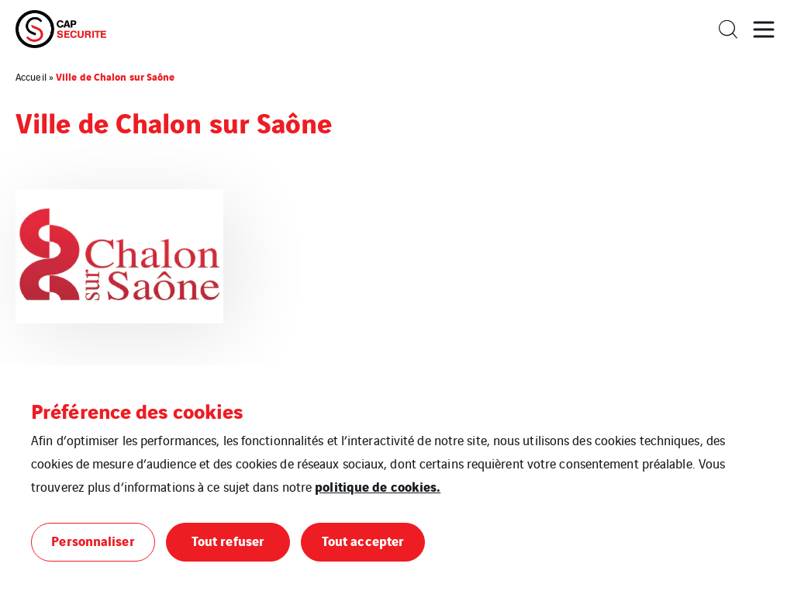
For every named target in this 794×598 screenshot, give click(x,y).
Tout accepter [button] (363, 540)
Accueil (31, 76)
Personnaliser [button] (92, 540)
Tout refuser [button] (228, 540)
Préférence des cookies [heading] (137, 410)
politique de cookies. (377, 486)
